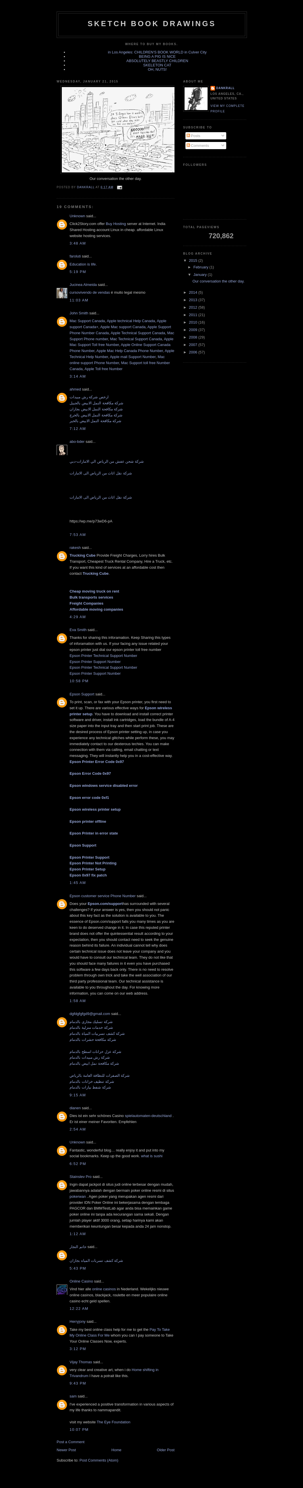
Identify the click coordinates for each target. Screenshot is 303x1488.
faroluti (75, 256)
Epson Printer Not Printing (93, 863)
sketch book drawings (152, 23)
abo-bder (77, 441)
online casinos (104, 1289)
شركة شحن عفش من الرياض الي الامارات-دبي (107, 461)
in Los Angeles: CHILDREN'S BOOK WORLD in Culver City (157, 52)
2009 (193, 330)
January (200, 274)
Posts (193, 136)
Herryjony (78, 1321)
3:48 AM (78, 243)
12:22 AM (79, 1308)
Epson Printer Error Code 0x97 (97, 762)
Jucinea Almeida (83, 284)
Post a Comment (71, 1442)
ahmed (75, 389)
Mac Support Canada (87, 321)
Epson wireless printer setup (95, 809)
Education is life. (83, 264)
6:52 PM (78, 1164)
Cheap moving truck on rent (94, 591)
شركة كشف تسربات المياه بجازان (96, 1260)
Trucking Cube (82, 555)
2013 (193, 300)
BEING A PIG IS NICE (157, 56)
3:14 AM (78, 376)
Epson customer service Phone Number (103, 896)
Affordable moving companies (96, 609)
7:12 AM (78, 428)
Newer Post (66, 1450)
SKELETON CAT (157, 65)
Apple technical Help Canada (131, 321)
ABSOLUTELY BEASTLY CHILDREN (157, 61)
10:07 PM (79, 1429)
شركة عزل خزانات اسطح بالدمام (95, 1051)
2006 (193, 352)
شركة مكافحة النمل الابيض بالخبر (95, 421)
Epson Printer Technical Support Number (103, 655)
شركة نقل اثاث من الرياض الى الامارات (101, 473)
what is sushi (151, 1156)
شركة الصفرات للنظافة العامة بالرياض (100, 1075)
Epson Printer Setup (88, 869)
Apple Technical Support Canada (138, 333)
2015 (193, 260)
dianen (75, 1108)
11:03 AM (79, 300)
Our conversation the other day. (218, 281)
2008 (193, 337)
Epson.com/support (105, 903)
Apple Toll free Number (103, 369)
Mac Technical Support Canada (136, 339)
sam (73, 1396)
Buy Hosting (116, 224)
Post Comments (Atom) (99, 1460)
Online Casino (81, 1281)
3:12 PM (78, 1349)
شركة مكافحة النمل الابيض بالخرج (96, 415)
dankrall (225, 88)
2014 (193, 292)
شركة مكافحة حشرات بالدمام (93, 1039)
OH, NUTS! (157, 69)
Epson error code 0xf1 (89, 797)
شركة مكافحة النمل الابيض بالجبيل (96, 403)
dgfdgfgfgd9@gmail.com (90, 1014)
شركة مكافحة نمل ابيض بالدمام (94, 1063)
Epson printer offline (88, 821)
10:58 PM (79, 681)
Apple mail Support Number (133, 357)
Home (117, 1450)
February (201, 267)
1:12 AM (78, 1234)
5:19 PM (78, 272)
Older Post (165, 1450)
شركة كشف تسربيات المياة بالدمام (97, 1033)
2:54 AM (78, 1129)
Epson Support (82, 694)
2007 (193, 345)
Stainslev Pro (81, 1176)
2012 (193, 307)
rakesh (75, 547)
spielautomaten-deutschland (148, 1116)
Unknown (77, 216)
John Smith (79, 313)
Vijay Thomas (81, 1362)
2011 (193, 315)
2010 (193, 322)
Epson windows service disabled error (104, 785)
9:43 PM (78, 1383)
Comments (198, 145)
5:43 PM (78, 1268)
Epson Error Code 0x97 (90, 773)
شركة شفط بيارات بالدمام (90, 1087)
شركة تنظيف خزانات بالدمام (92, 1081)
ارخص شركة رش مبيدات (89, 397)
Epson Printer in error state (94, 833)
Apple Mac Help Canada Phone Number (129, 351)
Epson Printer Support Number (95, 662)
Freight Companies (86, 603)
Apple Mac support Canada (123, 327)
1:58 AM (78, 1001)
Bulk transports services (91, 597)
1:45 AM (78, 883)
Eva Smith (78, 630)
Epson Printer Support (90, 857)
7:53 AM (78, 534)
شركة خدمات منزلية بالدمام (91, 1027)
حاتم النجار (78, 1247)
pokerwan (78, 1196)
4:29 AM (78, 617)
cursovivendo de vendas (90, 292)
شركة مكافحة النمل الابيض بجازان (96, 409)
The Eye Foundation (113, 1422)
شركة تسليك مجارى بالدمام (91, 1022)
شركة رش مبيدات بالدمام (90, 1057)
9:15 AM (78, 1095)
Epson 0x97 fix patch (88, 875)
